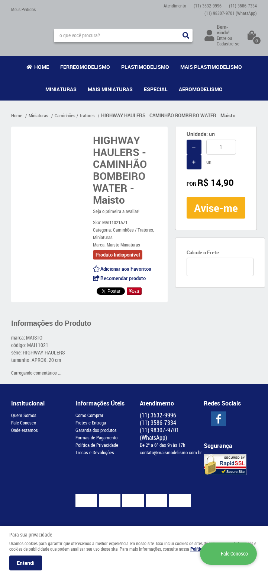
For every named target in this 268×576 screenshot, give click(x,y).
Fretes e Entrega (90, 422)
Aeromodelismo (201, 89)
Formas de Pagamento (96, 437)
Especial (156, 89)
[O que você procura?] (186, 35)
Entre (221, 38)
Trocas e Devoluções (94, 452)
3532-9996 (208, 6)
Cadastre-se (228, 43)
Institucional (28, 403)
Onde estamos (24, 430)
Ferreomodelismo (85, 66)
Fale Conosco (23, 422)
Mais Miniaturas (110, 89)
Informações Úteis (100, 403)
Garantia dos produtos (96, 430)
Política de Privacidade (96, 445)
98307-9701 (230, 13)
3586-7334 (243, 6)
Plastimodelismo (145, 66)
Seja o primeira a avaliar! (116, 211)
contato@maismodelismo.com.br (171, 452)
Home (41, 66)
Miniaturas (61, 89)
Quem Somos (23, 415)
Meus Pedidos (23, 9)
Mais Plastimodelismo (211, 66)
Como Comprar (89, 415)
